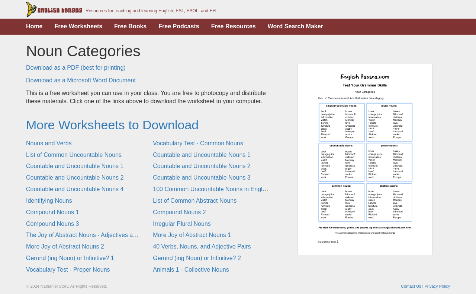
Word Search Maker (295, 26)
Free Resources (233, 26)
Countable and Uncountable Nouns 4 (74, 189)
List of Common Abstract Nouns (195, 200)
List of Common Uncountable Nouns (74, 155)
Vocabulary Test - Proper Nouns (68, 269)
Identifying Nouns (49, 200)
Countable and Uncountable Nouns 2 (201, 166)
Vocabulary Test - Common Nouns (198, 143)
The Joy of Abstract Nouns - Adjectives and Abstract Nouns (103, 235)
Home (34, 26)
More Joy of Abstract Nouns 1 (192, 235)
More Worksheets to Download (112, 125)
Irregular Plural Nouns (182, 224)
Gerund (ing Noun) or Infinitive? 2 (197, 258)
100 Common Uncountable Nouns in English (211, 189)
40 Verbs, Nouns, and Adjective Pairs (202, 246)
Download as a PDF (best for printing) (76, 67)
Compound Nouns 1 (52, 212)
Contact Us (411, 286)
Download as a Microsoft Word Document (81, 80)
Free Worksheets (78, 26)
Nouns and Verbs (49, 143)
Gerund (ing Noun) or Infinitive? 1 (70, 258)
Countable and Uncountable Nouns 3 (201, 177)
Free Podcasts (178, 26)
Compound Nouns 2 (179, 212)
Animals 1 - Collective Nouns (191, 269)
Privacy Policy (437, 286)
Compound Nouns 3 (52, 224)
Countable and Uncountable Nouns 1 (201, 155)
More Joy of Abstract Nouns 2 (65, 246)
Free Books (130, 26)
